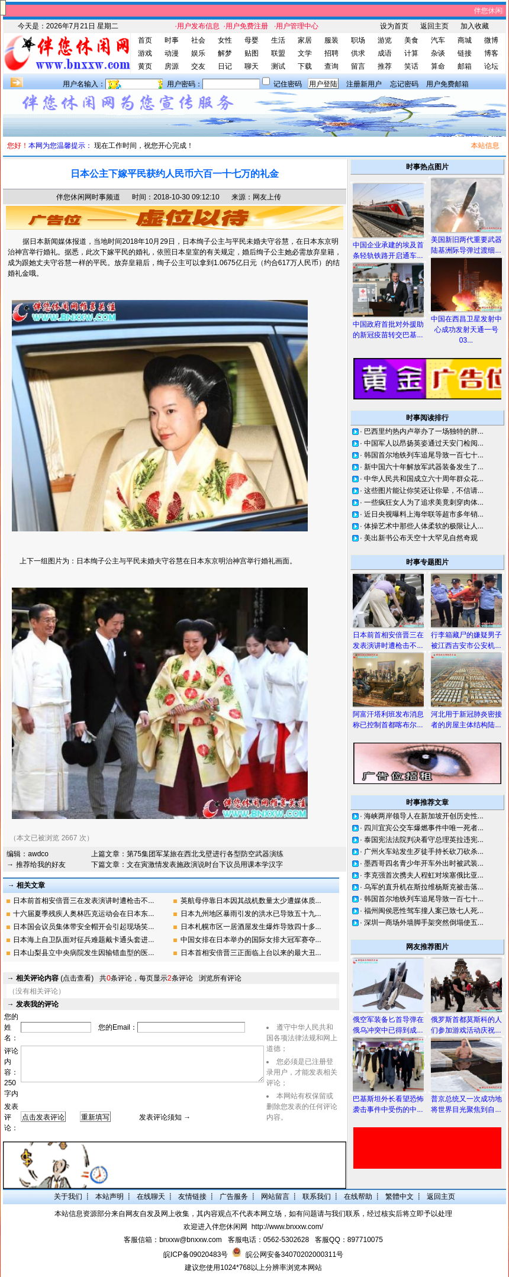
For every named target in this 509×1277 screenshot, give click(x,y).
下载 (305, 66)
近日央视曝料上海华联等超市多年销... (424, 514)
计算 (411, 53)
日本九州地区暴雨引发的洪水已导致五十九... (251, 914)
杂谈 (438, 53)
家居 (305, 40)
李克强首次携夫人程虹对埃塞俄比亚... (424, 875)
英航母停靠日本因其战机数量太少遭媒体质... (251, 901)
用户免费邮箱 (447, 84)
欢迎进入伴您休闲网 (215, 1227)
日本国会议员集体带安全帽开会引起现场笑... (83, 927)
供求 (358, 53)
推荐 (385, 66)
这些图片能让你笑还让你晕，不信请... (424, 490)
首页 (145, 40)
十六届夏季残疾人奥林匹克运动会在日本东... (83, 914)
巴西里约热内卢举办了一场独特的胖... (424, 431)
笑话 (411, 66)
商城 (465, 40)
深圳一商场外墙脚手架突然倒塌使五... (424, 922)
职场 (358, 40)
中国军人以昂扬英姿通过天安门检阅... (424, 443)
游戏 (145, 53)
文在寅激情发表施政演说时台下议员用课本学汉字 (205, 864)
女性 (225, 40)
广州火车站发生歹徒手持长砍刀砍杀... (424, 851)
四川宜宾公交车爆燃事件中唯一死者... (424, 828)
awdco (38, 854)
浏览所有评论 (220, 978)
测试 (278, 66)
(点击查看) (55, 978)
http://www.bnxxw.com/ (287, 1227)
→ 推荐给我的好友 (36, 864)
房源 (172, 66)
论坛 (491, 66)
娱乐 (198, 53)
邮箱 (465, 66)
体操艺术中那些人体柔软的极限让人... (424, 526)
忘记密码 (404, 84)
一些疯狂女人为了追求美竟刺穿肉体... (424, 502)
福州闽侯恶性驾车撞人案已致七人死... (424, 911)
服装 (331, 40)
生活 (278, 40)
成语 (385, 53)
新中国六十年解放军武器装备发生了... (424, 467)
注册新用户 (364, 84)
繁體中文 (399, 1196)
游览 (385, 40)
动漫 (172, 53)
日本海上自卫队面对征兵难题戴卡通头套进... (83, 940)
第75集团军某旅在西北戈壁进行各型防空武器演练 (205, 854)
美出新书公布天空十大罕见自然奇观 (421, 538)
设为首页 (394, 26)
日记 (225, 66)
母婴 (251, 40)
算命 (438, 66)
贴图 (251, 53)
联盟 (278, 53)
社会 (198, 40)
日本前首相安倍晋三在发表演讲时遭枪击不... (83, 901)
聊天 (251, 66)
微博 (491, 40)
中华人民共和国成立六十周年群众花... (424, 479)
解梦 (225, 53)
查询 (331, 66)
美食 (411, 40)
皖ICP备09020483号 (195, 1254)
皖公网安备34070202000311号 (294, 1254)
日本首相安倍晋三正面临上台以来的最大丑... (251, 953)
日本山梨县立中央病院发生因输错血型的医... (83, 953)
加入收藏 (474, 26)
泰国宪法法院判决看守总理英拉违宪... (424, 840)
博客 (491, 53)
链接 (465, 53)
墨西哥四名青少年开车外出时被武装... (424, 863)
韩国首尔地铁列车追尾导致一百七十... (424, 455)
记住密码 (287, 84)
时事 (172, 40)
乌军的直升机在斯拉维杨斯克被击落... (424, 887)
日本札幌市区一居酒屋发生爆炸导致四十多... (251, 927)
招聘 (331, 53)
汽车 (438, 40)
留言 (358, 66)
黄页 (145, 66)
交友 (198, 66)
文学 (305, 53)
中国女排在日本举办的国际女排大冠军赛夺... (251, 940)
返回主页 (434, 26)
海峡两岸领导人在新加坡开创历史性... (424, 816)
